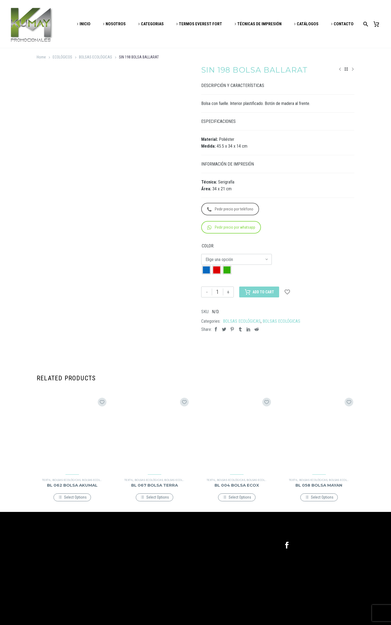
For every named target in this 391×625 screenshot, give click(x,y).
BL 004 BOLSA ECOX (237, 485)
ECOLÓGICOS (62, 57)
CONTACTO (344, 23)
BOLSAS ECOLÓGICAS (95, 57)
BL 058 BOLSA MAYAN (318, 485)
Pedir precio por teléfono (230, 209)
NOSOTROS (116, 23)
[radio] (206, 270)
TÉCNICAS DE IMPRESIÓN (259, 23)
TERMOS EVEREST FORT (200, 23)
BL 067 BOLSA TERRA (154, 485)
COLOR (207, 245)
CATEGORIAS (152, 23)
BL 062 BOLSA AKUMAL (72, 485)
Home (41, 57)
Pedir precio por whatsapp (231, 227)
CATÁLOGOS (308, 23)
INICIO (85, 23)
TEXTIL (46, 479)
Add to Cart (259, 292)
